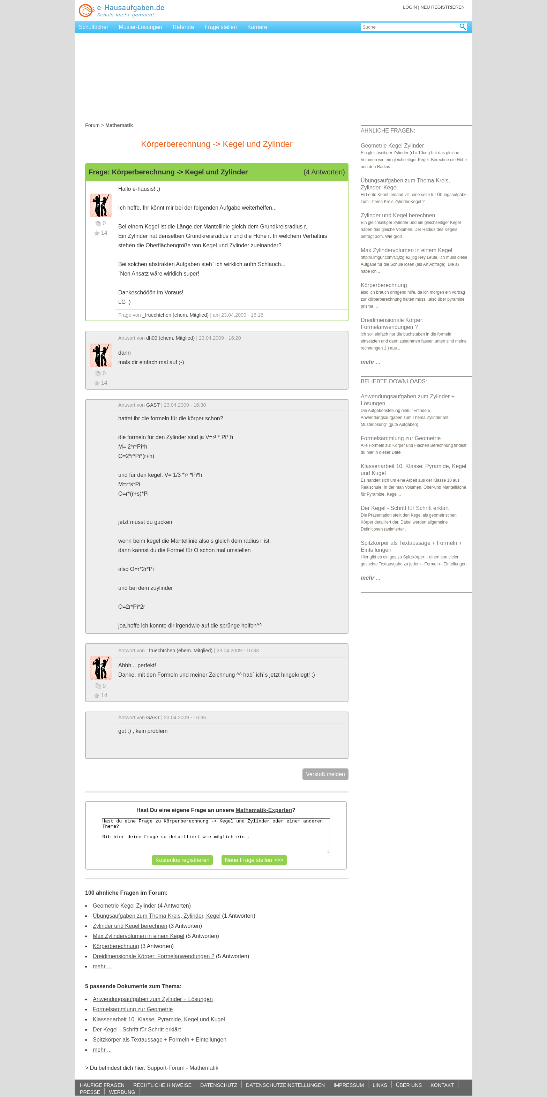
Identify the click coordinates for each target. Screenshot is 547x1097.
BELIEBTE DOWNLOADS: (394, 381)
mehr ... (102, 966)
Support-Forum (166, 1068)
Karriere (257, 27)
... (371, 362)
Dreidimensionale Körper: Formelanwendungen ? (154, 956)
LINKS (380, 1085)
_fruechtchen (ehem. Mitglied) (175, 315)
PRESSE (90, 1092)
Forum (92, 125)
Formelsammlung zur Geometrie (133, 1009)
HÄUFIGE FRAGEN (102, 1085)
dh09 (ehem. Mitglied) (170, 338)
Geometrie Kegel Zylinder (124, 906)
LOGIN (410, 7)
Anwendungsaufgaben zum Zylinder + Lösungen (153, 999)
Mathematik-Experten (263, 810)
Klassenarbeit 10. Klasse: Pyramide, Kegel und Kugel (159, 1019)
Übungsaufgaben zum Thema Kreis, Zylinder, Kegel (156, 916)
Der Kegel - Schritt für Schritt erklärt (137, 1029)
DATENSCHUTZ (218, 1085)
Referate (183, 27)
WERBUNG (122, 1092)
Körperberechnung (116, 946)
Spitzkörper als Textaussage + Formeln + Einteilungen (159, 1040)
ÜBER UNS (409, 1085)
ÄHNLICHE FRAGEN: (388, 131)
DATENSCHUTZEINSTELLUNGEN (285, 1085)
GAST (153, 405)
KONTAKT (442, 1085)
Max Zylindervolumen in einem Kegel (138, 936)
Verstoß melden (325, 774)
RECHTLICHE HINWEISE (162, 1085)
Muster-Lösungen (141, 27)
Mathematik (203, 1068)
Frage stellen (220, 27)
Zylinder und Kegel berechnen (130, 926)
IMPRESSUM (349, 1085)
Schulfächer (93, 27)
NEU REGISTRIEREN (442, 7)
